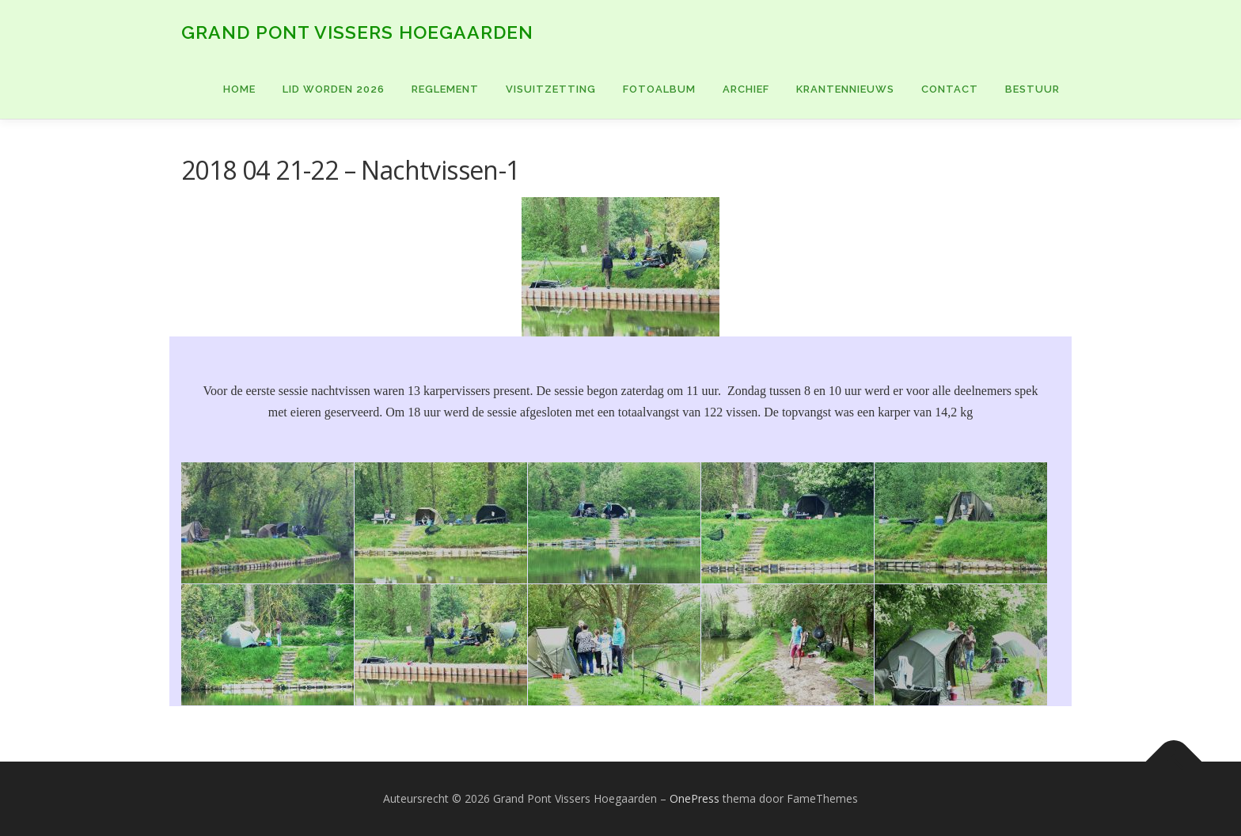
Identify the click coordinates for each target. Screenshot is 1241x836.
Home (239, 89)
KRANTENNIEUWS (845, 89)
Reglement (445, 89)
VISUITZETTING (551, 89)
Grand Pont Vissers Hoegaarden (357, 32)
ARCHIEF (746, 89)
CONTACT (949, 89)
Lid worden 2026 (334, 89)
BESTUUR (1032, 89)
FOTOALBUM (659, 89)
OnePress (694, 798)
